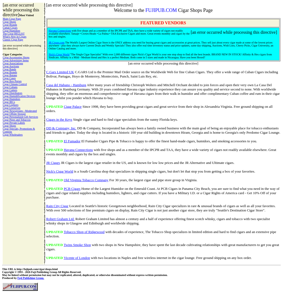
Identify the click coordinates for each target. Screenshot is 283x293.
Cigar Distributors (12, 93)
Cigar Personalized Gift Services (20, 116)
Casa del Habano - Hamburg (66, 85)
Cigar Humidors (11, 30)
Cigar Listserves (11, 107)
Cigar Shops (9, 21)
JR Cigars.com (57, 42)
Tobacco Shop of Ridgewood (84, 232)
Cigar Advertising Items (16, 60)
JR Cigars (53, 163)
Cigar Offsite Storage (14, 113)
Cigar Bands (9, 69)
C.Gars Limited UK (60, 72)
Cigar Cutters (10, 90)
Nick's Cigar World (59, 54)
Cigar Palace (73, 107)
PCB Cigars (72, 189)
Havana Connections (60, 30)
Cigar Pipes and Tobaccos (17, 119)
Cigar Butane (10, 75)
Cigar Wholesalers (13, 134)
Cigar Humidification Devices (19, 96)
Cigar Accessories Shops (16, 57)
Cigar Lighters (10, 104)
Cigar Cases (9, 78)
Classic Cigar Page (13, 39)
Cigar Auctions (11, 66)
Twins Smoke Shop (77, 245)
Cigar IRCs (9, 101)
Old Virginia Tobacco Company (86, 180)
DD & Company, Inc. (61, 128)
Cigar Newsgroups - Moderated (20, 110)
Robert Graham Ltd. (60, 219)
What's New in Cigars (14, 36)
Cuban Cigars (10, 27)
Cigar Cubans (10, 87)
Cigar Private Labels (14, 122)
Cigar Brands (10, 24)
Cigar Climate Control (15, 84)
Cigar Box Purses (12, 81)
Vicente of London (77, 258)
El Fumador (72, 141)
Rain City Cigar (57, 206)
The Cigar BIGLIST (14, 33)
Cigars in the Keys (59, 119)
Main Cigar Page (12, 18)
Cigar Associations (13, 63)
